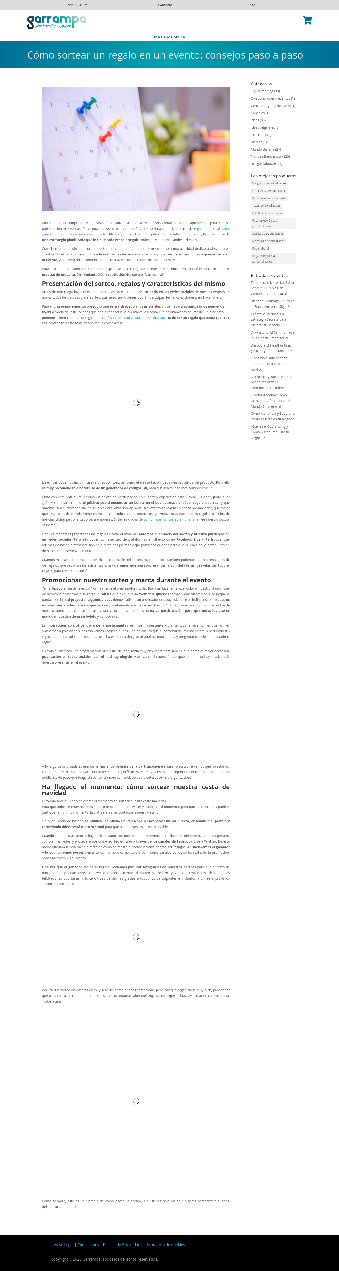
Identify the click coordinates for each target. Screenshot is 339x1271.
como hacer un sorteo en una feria (171, 519)
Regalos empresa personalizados (263, 258)
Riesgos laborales (264, 163)
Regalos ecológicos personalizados (264, 223)
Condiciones (88, 1244)
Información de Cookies (164, 1244)
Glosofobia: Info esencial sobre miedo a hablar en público (269, 364)
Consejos (258, 113)
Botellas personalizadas (268, 213)
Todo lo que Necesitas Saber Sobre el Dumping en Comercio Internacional (273, 288)
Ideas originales (263, 127)
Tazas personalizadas (266, 206)
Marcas (256, 142)
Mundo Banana (263, 149)
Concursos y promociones (271, 105)
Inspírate (258, 134)
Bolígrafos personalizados (269, 183)
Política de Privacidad (121, 1244)
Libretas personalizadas (268, 234)
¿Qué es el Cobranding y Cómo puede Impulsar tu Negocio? (270, 432)
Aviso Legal (63, 1244)
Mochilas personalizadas (268, 241)
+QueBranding (262, 91)
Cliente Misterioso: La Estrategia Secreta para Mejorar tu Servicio (268, 319)
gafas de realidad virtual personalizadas (134, 317)
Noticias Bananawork (267, 156)
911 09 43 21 (78, 5)
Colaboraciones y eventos (270, 98)
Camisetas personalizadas (269, 191)
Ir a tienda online (169, 37)
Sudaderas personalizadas (269, 198)
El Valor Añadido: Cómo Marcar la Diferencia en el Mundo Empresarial (270, 401)
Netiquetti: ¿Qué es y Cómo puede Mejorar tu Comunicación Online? (272, 382)
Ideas (255, 120)
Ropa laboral (260, 249)
